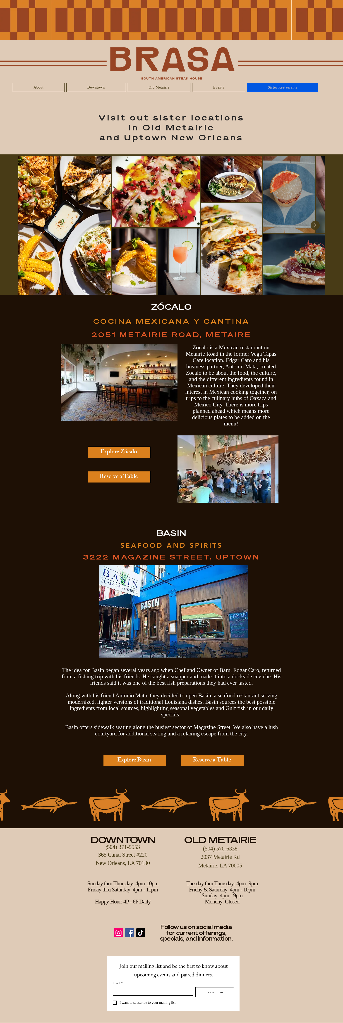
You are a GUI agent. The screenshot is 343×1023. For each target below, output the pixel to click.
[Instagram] (118, 932)
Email (118, 983)
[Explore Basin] (134, 760)
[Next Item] (315, 225)
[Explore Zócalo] (119, 452)
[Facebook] (129, 932)
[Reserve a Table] (119, 477)
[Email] (151, 991)
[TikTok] (140, 932)
